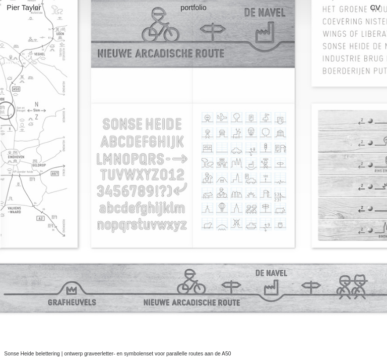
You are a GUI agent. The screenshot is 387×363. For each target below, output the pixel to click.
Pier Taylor (24, 8)
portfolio (193, 8)
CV (377, 8)
